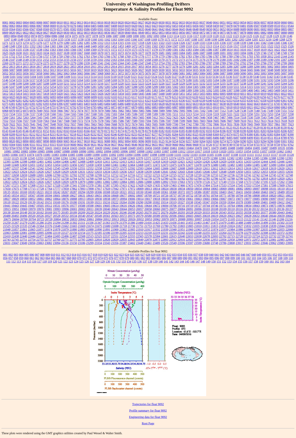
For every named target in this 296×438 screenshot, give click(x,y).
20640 (264, 215)
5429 (107, 93)
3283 (209, 66)
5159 (46, 80)
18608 (65, 195)
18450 (247, 192)
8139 (284, 127)
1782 (182, 56)
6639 (230, 104)
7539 (257, 117)
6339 (202, 100)
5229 (182, 83)
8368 (209, 134)
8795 (291, 137)
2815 (26, 66)
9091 (114, 141)
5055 (19, 73)
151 (219, 261)
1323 (168, 42)
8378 (243, 134)
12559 (106, 168)
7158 (39, 114)
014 (74, 254)
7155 (19, 114)
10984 (32, 151)
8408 (60, 137)
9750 (236, 144)
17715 (32, 188)
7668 (114, 124)
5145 (290, 76)
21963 (198, 229)
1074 (68, 36)
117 (39, 261)
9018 (87, 141)
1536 (26, 49)
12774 (123, 178)
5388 (182, 90)
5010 (32, 70)
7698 (162, 124)
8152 (46, 131)
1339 (243, 42)
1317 (134, 42)
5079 (168, 73)
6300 (66, 100)
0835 (100, 32)
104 (259, 258)
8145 (19, 131)
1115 (183, 36)
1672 (114, 53)
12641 (164, 171)
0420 (134, 26)
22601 (164, 236)
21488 (239, 222)
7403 (134, 117)
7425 (175, 117)
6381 (12, 104)
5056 (26, 73)
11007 (165, 151)
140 (160, 261)
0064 (19, 26)
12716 (131, 175)
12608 (181, 168)
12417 (148, 161)
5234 (216, 83)
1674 (128, 53)
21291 (48, 222)
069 (74, 258)
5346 (114, 90)
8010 (73, 127)
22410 (7, 236)
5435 (128, 93)
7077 (87, 110)
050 (264, 254)
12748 (289, 175)
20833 (73, 219)
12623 (15, 171)
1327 (189, 42)
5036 (202, 70)
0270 (66, 26)
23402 (131, 243)
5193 (270, 80)
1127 (262, 36)
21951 (181, 229)
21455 (189, 222)
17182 (256, 182)
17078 (198, 182)
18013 (148, 188)
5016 (73, 70)
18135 (7, 192)
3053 (141, 66)
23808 (231, 243)
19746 (214, 205)
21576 (48, 226)
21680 (106, 226)
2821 (66, 66)
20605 (198, 215)
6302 (80, 100)
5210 (60, 83)
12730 (206, 175)
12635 (115, 171)
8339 (202, 134)
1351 (26, 46)
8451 (114, 137)
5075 (141, 73)
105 (264, 258)
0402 (80, 26)
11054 (247, 151)
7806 (216, 124)
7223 (243, 114)
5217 (107, 83)
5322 (5, 90)
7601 (196, 121)
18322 (131, 192)
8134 (270, 127)
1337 (230, 42)
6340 (209, 100)
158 (256, 261)
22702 (223, 236)
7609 (236, 121)
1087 (116, 36)
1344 (270, 42)
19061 (189, 199)
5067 (94, 73)
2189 (264, 59)
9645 (128, 144)
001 (5, 254)
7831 (230, 124)
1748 (277, 53)
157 (250, 261)
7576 (94, 121)
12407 (73, 161)
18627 (73, 195)
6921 (250, 107)
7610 (243, 121)
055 (290, 254)
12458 (90, 165)
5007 (12, 70)
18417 (231, 192)
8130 (263, 127)
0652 (223, 29)
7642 (39, 124)
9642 (121, 144)
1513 (209, 46)
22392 (289, 232)
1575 (134, 49)
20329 (198, 212)
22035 (264, 229)
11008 (173, 151)
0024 (128, 22)
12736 (231, 175)
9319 (66, 144)
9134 (168, 141)
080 (132, 258)
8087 (182, 127)
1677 (141, 53)
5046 (257, 70)
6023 (291, 93)
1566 (73, 49)
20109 (223, 209)
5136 (229, 76)
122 (65, 261)
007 (37, 254)
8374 (230, 134)
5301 (168, 87)
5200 (26, 83)
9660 (175, 144)
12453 (48, 165)
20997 (198, 219)
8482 (196, 137)
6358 (264, 100)
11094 (129, 154)
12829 (65, 182)
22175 (90, 232)
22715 (231, 236)
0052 (230, 22)
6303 (87, 100)
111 (8, 261)
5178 (175, 80)
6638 (223, 104)
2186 (243, 59)
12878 (73, 182)
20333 (206, 212)
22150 (73, 232)
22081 (23, 232)
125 (81, 261)
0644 (175, 29)
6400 (73, 104)
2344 (121, 63)
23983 (281, 243)
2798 (277, 63)
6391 (32, 104)
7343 (39, 117)
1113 (170, 36)
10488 (231, 148)
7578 (100, 121)
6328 (155, 100)
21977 (223, 229)
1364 (46, 46)
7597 (168, 121)
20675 (7, 219)
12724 (164, 175)
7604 (209, 121)
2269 (5, 63)
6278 (291, 97)
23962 (272, 243)
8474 (162, 137)
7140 (257, 110)
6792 (73, 107)
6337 (189, 100)
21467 (206, 222)
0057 (264, 22)
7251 (257, 114)
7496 (230, 117)
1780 (168, 56)
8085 (175, 127)
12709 (98, 175)
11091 (104, 154)
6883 (155, 107)
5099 (291, 73)
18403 (223, 192)
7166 (80, 114)
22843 (131, 239)
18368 (173, 192)
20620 (223, 215)
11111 (250, 154)
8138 (277, 127)
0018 (107, 22)
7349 (53, 117)
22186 (106, 232)
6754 (46, 107)
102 (248, 258)
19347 (206, 202)
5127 (175, 76)
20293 (181, 212)
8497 (236, 137)
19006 (131, 199)
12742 (256, 175)
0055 (250, 22)
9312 (39, 144)
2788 (216, 63)
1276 (39, 42)
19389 (247, 202)
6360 (277, 100)
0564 (12, 29)
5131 (195, 76)
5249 (26, 87)
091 (190, 258)
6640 (236, 104)
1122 (229, 36)
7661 (87, 124)
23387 (123, 243)
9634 (107, 144)
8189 (196, 131)
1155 (60, 39)
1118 (203, 36)
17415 (123, 185)
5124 (154, 76)
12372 (156, 158)
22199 (115, 232)
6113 (121, 97)
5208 (46, 83)
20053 (131, 209)
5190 (250, 80)
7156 (26, 114)
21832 (247, 226)
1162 (107, 39)
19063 (198, 199)
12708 (90, 175)
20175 (56, 212)
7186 (134, 114)
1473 (141, 46)
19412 (280, 202)
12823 (15, 182)
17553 (247, 185)
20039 (98, 209)
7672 (128, 124)
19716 (181, 205)
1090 (136, 36)
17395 (115, 185)
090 (185, 258)
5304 (189, 87)
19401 (264, 202)
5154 (12, 80)
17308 (31, 185)
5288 (134, 87)
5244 (284, 83)
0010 (60, 22)
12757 (56, 178)
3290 (257, 66)
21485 (231, 222)
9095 (134, 141)
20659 (281, 215)
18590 (40, 195)
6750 (19, 107)
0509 (270, 26)
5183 (209, 80)
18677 (123, 195)
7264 (32, 117)
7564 (53, 121)
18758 (198, 195)
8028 (94, 127)
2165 (128, 59)
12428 (214, 161)
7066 (60, 110)
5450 (175, 93)
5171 (128, 80)
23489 (156, 243)
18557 (23, 195)
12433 (247, 161)
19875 (272, 205)
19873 (264, 205)
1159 (87, 39)
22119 (56, 232)
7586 (121, 121)
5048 (270, 70)
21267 (15, 222)
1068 (61, 36)
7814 (223, 124)
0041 (216, 22)
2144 (284, 56)
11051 (230, 151)
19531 (56, 205)
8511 (270, 137)
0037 (202, 22)
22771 (65, 239)
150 (213, 261)
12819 (272, 178)
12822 (7, 182)
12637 (131, 171)
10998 (140, 151)
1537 (32, 49)
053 (280, 254)
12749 (7, 178)
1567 (80, 49)
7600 (189, 121)
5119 (120, 76)
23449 (139, 243)
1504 (168, 46)
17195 (264, 182)
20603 (189, 215)
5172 (134, 80)
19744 (206, 205)
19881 (289, 205)
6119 (141, 97)
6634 (202, 104)
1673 (121, 53)
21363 (106, 222)
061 (31, 258)
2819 (53, 66)
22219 (156, 232)
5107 (53, 76)
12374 (172, 158)
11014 (189, 151)
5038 (216, 70)
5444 (134, 93)
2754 (162, 63)
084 (153, 258)
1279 (60, 42)
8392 (12, 137)
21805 (189, 226)
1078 (95, 36)
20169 (48, 212)
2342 (107, 63)
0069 (53, 26)
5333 (80, 90)
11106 (218, 154)
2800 (291, 63)
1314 (114, 42)
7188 (148, 114)
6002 (216, 93)
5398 (236, 90)
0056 (257, 22)
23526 (164, 243)
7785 (202, 124)
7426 (182, 117)
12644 (189, 171)
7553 (12, 121)
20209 (81, 212)
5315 (250, 87)
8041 (107, 127)
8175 (128, 131)
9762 (291, 144)
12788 (231, 178)
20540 (81, 215)
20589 (156, 215)
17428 (139, 185)
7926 (5, 127)
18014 (156, 188)
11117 (274, 154)
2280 (80, 63)
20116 (239, 209)
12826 (40, 182)
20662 (289, 215)
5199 (19, 83)
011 (58, 254)
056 (5, 258)
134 (129, 261)
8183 (168, 131)
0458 (209, 26)
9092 (121, 141)
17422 (131, 185)
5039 (223, 70)
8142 (291, 127)
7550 (291, 117)
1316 (128, 42)
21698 (115, 226)
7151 (284, 110)
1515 (223, 46)
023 (121, 254)
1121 (222, 36)
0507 (257, 26)
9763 (6, 148)
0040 (209, 22)
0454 (182, 26)
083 (148, 258)
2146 (5, 59)
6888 (182, 107)
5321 (291, 87)
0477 (223, 26)
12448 (7, 165)
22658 (198, 236)
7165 (73, 114)
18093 (248, 188)
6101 (101, 97)
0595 (128, 29)
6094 (60, 97)
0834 (94, 32)
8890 (26, 141)
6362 (291, 100)
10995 (115, 151)
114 (24, 261)
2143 (277, 56)
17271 (15, 185)
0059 (277, 22)
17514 (214, 185)
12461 (115, 165)
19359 (222, 202)
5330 (60, 90)
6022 (284, 93)
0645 (182, 29)
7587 (128, 121)
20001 (73, 209)
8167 (94, 131)
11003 (157, 151)
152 (224, 261)
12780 (164, 178)
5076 (148, 73)
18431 (239, 192)
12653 (264, 171)
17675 (15, 188)
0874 (216, 32)
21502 (281, 222)
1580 (168, 49)
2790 (230, 63)
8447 (100, 137)
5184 (216, 80)
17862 (73, 188)
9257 (189, 141)
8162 (60, 131)
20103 (206, 209)
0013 (80, 22)
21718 (123, 226)
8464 (134, 137)
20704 (32, 219)
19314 (164, 202)
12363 (81, 158)
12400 (31, 161)
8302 (189, 134)
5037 (209, 70)
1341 (257, 42)
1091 (143, 36)
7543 (264, 117)
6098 (87, 97)
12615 (239, 168)
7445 (196, 117)
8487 (223, 137)
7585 (114, 121)
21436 (173, 222)
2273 (32, 63)
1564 (60, 49)
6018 (257, 93)
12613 (223, 168)
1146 (289, 36)
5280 (87, 87)
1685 (189, 53)
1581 (175, 49)
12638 (139, 171)
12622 (7, 171)
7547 (277, 117)
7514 (236, 117)
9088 (107, 141)
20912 (107, 219)
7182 (107, 114)
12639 (148, 171)
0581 (66, 29)
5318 (270, 87)
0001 (5, 22)
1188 (194, 39)
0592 (107, 29)
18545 (7, 195)
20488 (7, 215)
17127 (214, 182)
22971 (247, 239)
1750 (291, 53)
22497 (73, 236)
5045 (250, 70)
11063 (288, 151)
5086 (216, 73)
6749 (12, 107)
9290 (243, 141)
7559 (39, 121)
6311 (141, 100)
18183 (31, 192)
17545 (239, 185)
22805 (90, 239)
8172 (107, 131)
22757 (48, 239)
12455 (65, 165)
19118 (7, 202)
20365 (256, 212)
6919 (236, 107)
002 (10, 254)
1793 (250, 56)
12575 (123, 168)
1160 (94, 39)
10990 (82, 151)
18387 (206, 192)
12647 (214, 171)
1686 (196, 53)
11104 (202, 154)
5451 (182, 93)
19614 (115, 205)
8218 (73, 134)
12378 (197, 158)
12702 (73, 175)
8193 (209, 131)
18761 (206, 195)
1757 (46, 56)
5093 (264, 73)
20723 (40, 219)
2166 (134, 59)
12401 (40, 161)
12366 (106, 158)
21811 (206, 226)
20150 (31, 212)
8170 (100, 131)
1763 (87, 56)
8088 (189, 127)
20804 (57, 219)
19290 (139, 202)
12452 (40, 165)
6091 (39, 97)
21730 (131, 226)
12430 (231, 161)
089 (179, 258)
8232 (94, 134)
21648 (56, 226)
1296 (94, 42)
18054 (198, 188)
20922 (123, 219)
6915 (209, 107)
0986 (54, 36)
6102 (107, 97)
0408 (114, 26)
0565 (19, 29)
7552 (5, 121)
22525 (98, 236)
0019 (114, 22)
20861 (90, 219)
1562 (46, 49)
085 (158, 258)
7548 (284, 117)
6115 (128, 97)
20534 (73, 215)
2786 (202, 63)
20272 (156, 212)
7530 (250, 117)
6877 (128, 107)
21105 (231, 219)
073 (95, 258)
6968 (5, 110)
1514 (216, 46)
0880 (250, 32)
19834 (247, 205)
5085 (209, 73)
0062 (5, 26)
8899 (53, 141)
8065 (135, 127)
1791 (243, 56)
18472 (272, 192)
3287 (236, 66)
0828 (53, 32)
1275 (32, 42)
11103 (194, 154)
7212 (182, 114)
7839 (243, 124)
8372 (223, 134)
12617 (256, 168)
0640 (148, 29)
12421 (181, 161)
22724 (256, 236)
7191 (168, 114)
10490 (240, 148)
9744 (223, 144)
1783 (189, 56)
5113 (87, 76)
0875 (223, 32)
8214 (46, 134)
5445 (141, 93)
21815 (214, 226)
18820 (272, 195)
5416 (32, 93)
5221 (128, 83)
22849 (139, 239)
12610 (198, 168)
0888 (284, 32)
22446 (31, 236)
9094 (128, 141)
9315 (53, 144)
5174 (148, 80)
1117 (196, 36)
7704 (182, 124)
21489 (247, 222)
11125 (15, 158)
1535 (19, 49)
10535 (281, 148)
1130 (282, 36)
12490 (272, 165)
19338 (189, 202)
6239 (257, 97)
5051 (291, 70)
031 (164, 254)
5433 (114, 93)
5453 (196, 93)
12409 (90, 161)
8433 (73, 137)
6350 (216, 100)
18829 (15, 199)
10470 (198, 148)
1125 (249, 36)
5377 (128, 90)
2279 (73, 63)
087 (169, 258)
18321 (123, 192)
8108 (203, 127)
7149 (270, 110)
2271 (19, 63)
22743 (7, 239)
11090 (96, 154)
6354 (236, 100)
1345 (277, 42)
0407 (107, 26)
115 (29, 261)
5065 (80, 73)
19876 (281, 205)
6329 (162, 100)
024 (127, 254)
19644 (148, 205)
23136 (65, 243)
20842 (82, 219)
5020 (100, 70)
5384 (162, 90)
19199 (90, 202)
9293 (257, 141)
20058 (148, 209)
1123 (236, 36)
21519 (289, 222)
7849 (257, 124)
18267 (65, 192)
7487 (223, 117)
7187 (141, 114)
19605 (106, 205)
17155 (231, 182)
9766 (26, 148)
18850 (23, 199)
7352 (60, 117)
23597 (189, 243)
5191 (257, 80)
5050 (284, 70)
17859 (65, 188)
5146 (5, 80)
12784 (198, 178)
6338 (196, 100)
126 (86, 261)
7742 (189, 124)
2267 (284, 59)
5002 (270, 66)
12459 (98, 165)
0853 (162, 32)
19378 (239, 202)
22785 (81, 239)
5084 (202, 73)
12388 (272, 158)
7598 (175, 121)
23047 (15, 243)
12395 (7, 161)
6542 (148, 104)
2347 (141, 63)
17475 (189, 185)
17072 (189, 182)
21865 (31, 229)
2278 (66, 63)
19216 (106, 202)
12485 (256, 165)
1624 (291, 49)
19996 (65, 209)
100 (238, 258)
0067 (39, 26)
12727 (181, 175)
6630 (175, 104)
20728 (48, 219)
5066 (87, 73)
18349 (156, 192)
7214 (196, 114)
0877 (236, 32)
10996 (124, 151)
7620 (5, 124)
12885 (131, 182)
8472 (155, 137)
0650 (209, 29)
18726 (164, 195)
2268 (291, 59)
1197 (201, 39)
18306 (98, 192)
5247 (12, 87)
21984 (231, 229)
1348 (5, 46)
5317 (264, 87)
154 (234, 261)
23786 (223, 243)
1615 (236, 49)
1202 (235, 39)
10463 (181, 148)
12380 (214, 158)
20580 (148, 215)
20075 (164, 209)
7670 (121, 124)
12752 (31, 178)
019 (100, 254)
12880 (90, 182)
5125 (161, 76)
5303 (182, 87)
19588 (81, 205)
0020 (121, 22)
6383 (26, 104)
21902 (123, 229)
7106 (209, 110)
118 (44, 261)
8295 (182, 134)
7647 (46, 124)
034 (179, 254)
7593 (141, 121)
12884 (123, 182)
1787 (216, 56)
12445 (272, 161)
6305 (100, 100)
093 (201, 258)
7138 (243, 110)
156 (245, 261)
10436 (82, 148)
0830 (66, 32)
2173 (182, 59)
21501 (272, 222)
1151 (34, 39)
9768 (33, 148)
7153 (5, 114)
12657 (7, 175)
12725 (173, 175)
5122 (141, 76)
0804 (277, 29)
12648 (223, 171)
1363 (39, 46)
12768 (90, 178)
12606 (164, 168)
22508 (81, 236)
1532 (5, 49)
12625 (31, 171)
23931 (247, 243)
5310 (230, 87)
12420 (173, 161)
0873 (209, 32)
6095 (67, 97)
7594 (148, 121)
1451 (107, 46)
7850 (264, 124)
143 (176, 261)
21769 (156, 226)
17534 (231, 185)
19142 (40, 202)
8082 (169, 127)
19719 (189, 205)
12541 (31, 168)
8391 (5, 137)
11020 (222, 151)
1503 (162, 46)
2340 (94, 63)
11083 (55, 154)
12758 (65, 178)
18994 (123, 199)
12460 (106, 165)
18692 (131, 195)
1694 (243, 53)
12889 (156, 182)
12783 (189, 178)
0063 (12, 26)
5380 (141, 90)
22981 (272, 239)
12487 (264, 165)
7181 (100, 114)
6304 (94, 100)
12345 (31, 158)
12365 (98, 158)
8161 (53, 131)
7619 (291, 121)
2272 (26, 63)
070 (79, 258)
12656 (289, 171)
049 (259, 254)
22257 (214, 232)
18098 (264, 188)
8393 (19, 137)
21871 (40, 229)
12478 (198, 165)
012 (63, 254)
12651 (247, 171)
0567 (32, 29)
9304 (12, 144)
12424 (198, 161)
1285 (87, 42)
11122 (7, 158)
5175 (155, 80)
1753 (19, 56)
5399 (243, 90)
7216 (209, 114)
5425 (94, 93)
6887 (175, 107)
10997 (132, 151)
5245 (291, 83)
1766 (107, 56)
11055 (255, 151)
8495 (230, 137)
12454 (56, 165)
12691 (40, 175)
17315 (40, 185)
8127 (250, 127)
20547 (90, 215)
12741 (247, 175)
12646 (206, 171)
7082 (121, 110)
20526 (40, 215)
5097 (284, 73)
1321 (155, 42)
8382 (264, 134)
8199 (243, 131)
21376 (115, 222)
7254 (277, 114)
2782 (175, 63)
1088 (122, 36)
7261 (12, 117)
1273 (19, 42)
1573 (121, 49)
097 (222, 258)
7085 (141, 110)
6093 (53, 97)
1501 (148, 46)
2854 (80, 66)
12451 (31, 165)
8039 (101, 127)
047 (248, 254)
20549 (98, 215)
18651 (98, 195)
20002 (82, 209)
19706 (173, 205)
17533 (223, 185)
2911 (93, 66)
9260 (196, 141)
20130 (247, 209)
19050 (181, 199)
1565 (66, 49)
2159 (94, 59)
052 (275, 254)
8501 (257, 137)
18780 (231, 195)
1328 (196, 42)
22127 (65, 232)
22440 (23, 236)
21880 (73, 229)
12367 (114, 158)
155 (240, 261)
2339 (87, 63)
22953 (214, 239)
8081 (162, 127)
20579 (139, 215)
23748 (214, 243)
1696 (250, 53)
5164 (80, 80)
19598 (90, 205)
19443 (15, 205)
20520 (31, 215)
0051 (223, 22)
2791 (236, 63)
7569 (73, 121)
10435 (73, 148)
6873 (114, 107)
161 (271, 261)
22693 (214, 236)
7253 (270, 114)
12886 (139, 182)
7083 (128, 110)
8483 (202, 137)
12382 (230, 158)
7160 (53, 114)
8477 (175, 137)
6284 (39, 100)
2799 (284, 63)
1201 (228, 39)
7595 (155, 121)
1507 (175, 46)
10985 (41, 151)
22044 (272, 229)
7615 (277, 121)
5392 (209, 90)
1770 (134, 56)
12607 (173, 168)
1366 (60, 46)
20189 (73, 212)
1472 (134, 46)
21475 (214, 222)
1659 (73, 53)
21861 (23, 229)
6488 (128, 104)
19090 (264, 199)
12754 (40, 178)
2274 (39, 63)
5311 (236, 87)
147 (197, 261)
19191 (81, 202)
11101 (177, 154)
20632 (256, 215)
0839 (121, 32)
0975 (41, 36)
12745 (272, 175)
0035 (196, 22)
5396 (223, 90)
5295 (141, 87)
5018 (87, 70)
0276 (73, 26)
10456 (148, 148)
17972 (131, 188)
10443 (115, 148)
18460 (256, 192)
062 (37, 258)
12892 (164, 182)
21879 (65, 229)
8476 (168, 137)
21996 (247, 229)
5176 (162, 80)
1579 (162, 49)
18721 (156, 195)
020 (105, 254)
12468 (139, 165)
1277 (46, 42)
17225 (272, 182)
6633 (196, 104)
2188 (257, 59)
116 (34, 261)
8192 (202, 131)
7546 (270, 117)
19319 (173, 202)
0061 (291, 22)
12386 (264, 158)
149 (208, 261)
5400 (250, 90)
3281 (196, 66)
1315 (121, 42)
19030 (164, 199)
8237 (100, 134)
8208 (5, 134)
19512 (48, 205)
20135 (272, 209)
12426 (206, 161)
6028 (33, 97)
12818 (264, 178)
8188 (189, 131)
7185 (128, 114)
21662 (65, 226)
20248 (131, 212)
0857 (189, 32)
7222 (236, 114)
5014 (60, 70)
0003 (19, 22)
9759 (277, 144)
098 (227, 258)
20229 (106, 212)
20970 (165, 219)
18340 (148, 192)
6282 (26, 100)
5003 (277, 66)
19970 (32, 209)
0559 (5, 29)
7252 (264, 114)
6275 (270, 97)
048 (253, 254)
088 (174, 258)
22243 (189, 232)
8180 (155, 131)
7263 (26, 117)
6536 (134, 104)
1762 (80, 56)
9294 (264, 141)
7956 (19, 127)
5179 (182, 80)
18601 (56, 195)
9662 (182, 144)
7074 (80, 110)
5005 (291, 66)
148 (203, 261)
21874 (48, 229)
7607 (230, 121)
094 (206, 258)
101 (243, 258)
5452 (189, 93)
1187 (187, 39)
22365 (272, 232)
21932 (156, 229)
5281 (94, 87)
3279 (182, 66)
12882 (106, 182)
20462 (289, 212)
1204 (248, 39)
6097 (80, 97)
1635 (53, 53)
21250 (7, 222)
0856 (182, 32)
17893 (82, 188)
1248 (275, 39)
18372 (181, 192)
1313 (107, 42)
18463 (264, 192)
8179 (148, 131)
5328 (46, 90)
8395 (32, 137)
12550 (73, 168)
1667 (80, 53)
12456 (73, 165)
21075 (223, 219)
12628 (56, 171)
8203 (264, 131)
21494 (256, 222)
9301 (284, 141)
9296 (270, 141)
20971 (173, 219)
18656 (106, 195)
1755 (32, 56)
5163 (73, 80)
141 (166, 261)
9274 (223, 141)
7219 (216, 114)
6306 (107, 100)
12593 (139, 168)
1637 (60, 53)
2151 (39, 59)
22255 (206, 232)
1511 (195, 46)
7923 (291, 124)
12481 (223, 165)
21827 (239, 226)
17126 (206, 182)
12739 (239, 175)
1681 (162, 53)
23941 (256, 243)
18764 (214, 195)
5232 (202, 83)
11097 (145, 154)
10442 (107, 148)
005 (26, 254)
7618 (284, 121)
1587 (216, 49)
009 (47, 254)
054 (285, 254)
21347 (98, 222)
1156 (67, 39)
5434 (121, 93)
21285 (31, 222)
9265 (209, 141)
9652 (148, 144)
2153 (53, 59)
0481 (243, 26)
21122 (247, 219)
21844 (281, 226)
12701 (65, 175)
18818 (264, 195)
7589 (134, 121)
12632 (90, 171)
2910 (87, 66)
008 (42, 254)
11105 (210, 154)
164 (287, 261)
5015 (66, 70)
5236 (230, 83)
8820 (12, 141)
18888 (73, 199)
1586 (209, 49)
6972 (19, 110)
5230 (189, 83)
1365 (53, 46)
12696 (48, 175)
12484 (247, 165)
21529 (15, 226)
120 (55, 261)
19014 (139, 199)
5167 (100, 80)
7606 (223, 121)
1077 (88, 36)
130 (108, 261)
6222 (202, 97)
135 (134, 261)
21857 (15, 229)
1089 (129, 36)
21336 (90, 222)
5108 (60, 76)
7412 (155, 117)
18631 (81, 195)
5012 (46, 70)
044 (232, 254)
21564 (40, 226)
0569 (46, 29)
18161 (15, 192)
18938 (106, 199)
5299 (155, 87)
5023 (114, 70)
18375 (189, 192)
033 (174, 254)
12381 (222, 158)
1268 (282, 39)
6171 (155, 97)
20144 (15, 212)
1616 (243, 49)
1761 (73, 56)
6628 (162, 104)
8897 (39, 141)
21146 (272, 219)
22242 (181, 232)
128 (97, 261)
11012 (181, 151)
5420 (60, 93)
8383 (270, 134)
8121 (223, 127)
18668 (115, 195)
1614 (230, 49)
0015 (94, 22)
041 (216, 254)
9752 (243, 144)
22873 (156, 239)
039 (206, 254)
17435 (156, 185)
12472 (156, 165)
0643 (168, 29)
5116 (107, 76)
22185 (98, 232)
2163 (114, 59)
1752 (12, 56)
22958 (231, 239)
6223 (209, 97)
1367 (66, 46)
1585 (202, 49)
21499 (264, 222)
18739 (181, 195)
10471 (206, 148)
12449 (15, 165)
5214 (87, 83)
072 (90, 258)
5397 (230, 90)
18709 (148, 195)
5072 (121, 73)
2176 (202, 59)
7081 (114, 110)
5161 (60, 80)
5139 (249, 76)
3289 (250, 66)
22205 (123, 232)
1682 (168, 53)
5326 (32, 90)
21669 (81, 226)
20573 (131, 215)
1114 (176, 36)
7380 (87, 117)
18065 (214, 188)
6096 (73, 97)
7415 (162, 117)
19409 (272, 202)
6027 (26, 97)
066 (58, 258)
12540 (23, 168)
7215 (202, 114)
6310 (134, 100)
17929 (106, 188)
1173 (181, 39)
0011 (66, 22)
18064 (206, 188)
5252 (46, 87)
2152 (46, 59)
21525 (7, 226)
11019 (214, 151)
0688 (236, 29)
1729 (257, 53)
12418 (156, 161)
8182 (162, 131)
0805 (284, 29)
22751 (23, 239)
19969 (23, 209)
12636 (123, 171)
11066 (14, 154)
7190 (162, 114)
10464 (190, 148)
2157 (80, 59)
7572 (80, 121)
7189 (155, 114)
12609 (189, 168)
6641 (243, 104)
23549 (173, 243)
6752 (32, 107)
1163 (114, 39)
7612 (257, 121)
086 (164, 258)
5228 (175, 83)
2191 (277, 59)
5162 (66, 80)
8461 (128, 137)
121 (60, 261)
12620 (281, 168)
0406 (100, 26)
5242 (270, 83)
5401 (257, 90)
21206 (280, 219)
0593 (114, 29)
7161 (60, 114)
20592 (164, 215)
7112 (223, 110)
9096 (141, 141)
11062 (280, 151)
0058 (270, 22)
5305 (196, 87)
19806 (239, 205)
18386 (198, 192)
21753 (148, 226)
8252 (128, 134)
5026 (134, 70)
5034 (189, 70)
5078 (162, 73)
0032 (175, 22)
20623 (231, 215)
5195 (284, 80)
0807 (291, 29)
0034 (189, 22)
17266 (289, 182)
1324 (175, 42)
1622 (277, 49)
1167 (141, 39)
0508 (264, 26)
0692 (264, 29)
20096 (198, 209)
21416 (148, 222)
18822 (289, 195)
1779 (162, 56)
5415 (26, 93)
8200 (250, 131)
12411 (106, 161)
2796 (264, 63)
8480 (182, 137)
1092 (149, 36)
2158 (87, 59)
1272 (12, 42)
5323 (12, 90)
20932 (140, 219)
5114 (93, 76)
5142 (270, 76)
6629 (168, 104)
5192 (264, 80)
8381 (257, 134)
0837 (114, 32)
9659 (168, 144)
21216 (289, 219)
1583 (189, 49)
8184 (175, 131)
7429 (189, 117)
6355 (243, 100)
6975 (26, 110)
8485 (209, 137)
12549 (65, 168)
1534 (12, 49)
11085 (71, 154)
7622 (12, 124)
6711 (270, 104)
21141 (256, 219)
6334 (168, 100)
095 (211, 258)
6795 (94, 107)
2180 (223, 59)
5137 (236, 76)
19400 (256, 202)
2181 (230, 59)
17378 (90, 185)
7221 (230, 114)
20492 (15, 215)
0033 (182, 22)
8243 (107, 134)
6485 (114, 104)
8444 (94, 137)
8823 (19, 141)
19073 (239, 199)
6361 (284, 100)
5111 (74, 76)
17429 (148, 185)
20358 (247, 212)
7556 (19, 121)
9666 (189, 144)
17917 (98, 188)
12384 (247, 158)
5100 (6, 76)
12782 (181, 178)
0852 (155, 32)
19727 (198, 205)
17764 (48, 188)
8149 (32, 131)
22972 (256, 239)
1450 (100, 46)
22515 (90, 236)
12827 (48, 182)
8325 (196, 134)
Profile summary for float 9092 (148, 410)
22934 (198, 239)
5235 (223, 83)
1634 (46, 53)
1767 (114, 56)
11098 (153, 154)
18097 (256, 188)
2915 (121, 66)
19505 (40, 205)
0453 (175, 26)
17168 (239, 182)
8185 (182, 131)
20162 (40, 212)
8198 (236, 131)
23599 (198, 243)
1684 (182, 53)
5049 (277, 70)
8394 (26, 137)
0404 (87, 26)
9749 (229, 144)
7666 (107, 124)
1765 (100, 56)
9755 (257, 144)
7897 (284, 124)
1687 (202, 53)
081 (137, 258)
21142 (264, 219)
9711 (202, 144)
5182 (202, 80)
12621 (289, 168)
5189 (243, 80)
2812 (5, 66)
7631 (19, 124)
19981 (48, 209)
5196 (291, 80)
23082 (48, 243)
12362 (73, 158)
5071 (114, 73)
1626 (12, 53)
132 (118, 261)
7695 (155, 124)
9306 (26, 144)
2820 (60, 66)
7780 (196, 124)
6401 (80, 104)
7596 (162, 121)
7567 (60, 121)
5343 (100, 90)
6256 (263, 97)
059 (21, 258)
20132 (256, 209)
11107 (226, 154)
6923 (264, 107)
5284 (114, 87)
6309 (128, 100)
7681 (141, 124)
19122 (15, 202)
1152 (40, 39)
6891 (196, 107)
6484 (107, 104)
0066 (33, 26)
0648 (196, 29)
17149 (223, 182)
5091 (250, 73)
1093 (156, 36)
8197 (230, 131)
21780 (164, 226)
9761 (284, 144)
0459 (216, 26)
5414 (19, 93)
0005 (32, 22)
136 (139, 261)
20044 (123, 209)
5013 (53, 70)
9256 (182, 141)
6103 (114, 97)
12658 (15, 175)
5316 (257, 87)
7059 (53, 110)
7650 (60, 124)
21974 (214, 229)
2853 (73, 66)
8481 (189, 137)
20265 (139, 212)
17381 (98, 185)
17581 (264, 185)
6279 (5, 100)
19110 (289, 199)
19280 (131, 202)
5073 (128, 73)
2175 (196, 59)
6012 (250, 93)
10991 (91, 151)
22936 (206, 239)
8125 (236, 127)
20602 (181, 215)
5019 (94, 70)
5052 (5, 73)
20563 (115, 215)
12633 (98, 171)
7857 (270, 124)
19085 (256, 199)
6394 (53, 104)
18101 (273, 188)
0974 (34, 36)
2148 (19, 59)
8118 (216, 127)
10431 (48, 148)
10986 (49, 151)
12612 (214, 168)
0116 (60, 26)
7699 (168, 124)
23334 (98, 243)
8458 (121, 137)
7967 (26, 127)
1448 (87, 46)
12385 (255, 158)
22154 (81, 232)
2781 (168, 63)
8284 (175, 134)
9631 (94, 144)
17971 (123, 188)
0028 (148, 22)
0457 (202, 26)
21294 (56, 222)
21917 (148, 229)
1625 (5, 53)
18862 (48, 199)
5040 (230, 70)
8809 (5, 141)
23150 (73, 243)
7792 (209, 124)
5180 (189, 80)
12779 (156, 178)
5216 (100, 83)
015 (79, 254)
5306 (202, 87)
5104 (33, 76)
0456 (196, 26)
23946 (264, 243)
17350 (81, 185)
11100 (169, 154)
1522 (270, 46)
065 (53, 258)
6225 (223, 97)
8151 (39, 131)
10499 (273, 148)
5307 (209, 87)
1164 (120, 39)
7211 (175, 114)
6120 (148, 97)
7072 (73, 110)
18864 (56, 199)
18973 (115, 199)
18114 (289, 188)
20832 (65, 219)
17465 (173, 185)
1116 (189, 36)
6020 (270, 93)
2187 (250, 59)
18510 (289, 192)
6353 (230, 100)
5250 (32, 87)
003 (16, 254)
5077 (155, 73)
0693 (270, 29)
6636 (209, 104)
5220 (121, 83)
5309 (223, 87)
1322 (162, 42)
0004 (26, 22)
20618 (206, 215)
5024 (121, 70)
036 (190, 254)
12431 (239, 161)
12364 (89, 158)
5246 (5, 87)
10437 (90, 148)
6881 (141, 107)
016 (84, 254)
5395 (216, 90)
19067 (223, 199)
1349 (12, 46)
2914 (114, 66)
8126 (243, 127)
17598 (272, 185)
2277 (60, 63)
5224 (148, 83)
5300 (162, 87)
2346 (134, 63)
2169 (155, 59)
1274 (26, 42)
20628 (247, 215)
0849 (141, 32)
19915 (7, 209)
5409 (277, 90)
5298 (148, 87)
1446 (80, 46)
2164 (121, 59)
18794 (239, 195)
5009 (26, 70)
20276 (164, 212)
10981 (8, 151)
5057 (32, 73)
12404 (56, 161)
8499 (250, 137)
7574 (87, 121)
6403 (87, 104)
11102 (186, 154)
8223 (80, 134)
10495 (256, 148)
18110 (281, 188)
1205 (255, 39)
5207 (39, 83)
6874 (121, 107)
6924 (270, 107)
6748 (5, 107)
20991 (190, 219)
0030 (162, 22)
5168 (107, 80)
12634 (106, 171)
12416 (139, 161)
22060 (289, 229)
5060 (46, 73)
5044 (243, 70)
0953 (27, 36)
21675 (98, 226)
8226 (87, 134)
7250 (250, 114)
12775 (131, 178)
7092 (175, 110)
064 (47, 258)
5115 (100, 76)
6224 (216, 97)
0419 (128, 26)
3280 (189, 66)
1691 (223, 53)
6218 (182, 97)
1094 (163, 36)
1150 (27, 39)
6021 (277, 93)
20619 (214, 215)
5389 (189, 90)
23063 (40, 243)
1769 (128, 56)
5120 (127, 76)
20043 (115, 209)
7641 (32, 124)
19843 (256, 205)
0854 (168, 32)
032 (169, 254)
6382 (19, 104)
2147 (12, 59)
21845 (289, 226)
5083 (196, 73)
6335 (175, 100)
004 (21, 254)
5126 (168, 76)
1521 (264, 46)
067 (63, 258)
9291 (250, 141)
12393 (289, 158)
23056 (31, 243)
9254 (175, 141)
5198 (12, 83)
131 (113, 261)
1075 (75, 36)
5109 (67, 76)
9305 (19, 144)
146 (192, 261)
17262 (281, 182)
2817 (39, 66)
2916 (128, 66)
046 (243, 254)
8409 (66, 137)
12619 (272, 168)
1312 (100, 42)
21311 (81, 222)
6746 (284, 104)
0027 (141, 22)
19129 (23, 202)
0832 (80, 32)
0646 (189, 29)
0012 (73, 22)
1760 (66, 56)
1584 (196, 49)
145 (187, 261)
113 (18, 261)
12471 (148, 165)
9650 (141, 144)
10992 (99, 151)
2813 (12, 66)
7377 (73, 117)
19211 (98, 202)
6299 (60, 100)
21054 (215, 219)
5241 (264, 83)
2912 (100, 66)
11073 (22, 154)
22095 (40, 232)
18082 (239, 188)
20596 (173, 215)
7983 (39, 127)
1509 (182, 46)
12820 (281, 178)
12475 (173, 165)
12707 (81, 175)
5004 (284, 66)
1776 (141, 56)
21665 (73, 226)
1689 (216, 53)
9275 (230, 141)
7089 (162, 110)
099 (232, 258)
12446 (281, 161)
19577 (73, 205)
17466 (181, 185)
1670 (100, 53)
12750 (15, 178)
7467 (216, 117)
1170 (161, 39)
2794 (250, 63)
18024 (165, 188)
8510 (264, 137)
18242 (56, 192)
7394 (114, 117)
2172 (175, 59)
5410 (284, 90)
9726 (209, 144)
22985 (281, 239)
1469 (128, 46)
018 (95, 254)
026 (137, 254)
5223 (141, 83)
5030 (162, 70)
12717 (139, 175)
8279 (162, 134)
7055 (46, 110)
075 (105, 258)
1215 (262, 39)
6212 (175, 97)
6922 (257, 107)
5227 (168, 83)
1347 (291, 42)
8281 (168, 134)
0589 (94, 29)
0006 (39, 22)
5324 (19, 90)
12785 (206, 178)
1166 (134, 39)
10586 (289, 148)
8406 (53, 137)
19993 (57, 209)
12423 (189, 161)
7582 (107, 121)
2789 (223, 63)
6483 (100, 104)
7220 (223, 114)
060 (26, 258)
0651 (216, 29)
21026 (206, 219)
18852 (31, 199)
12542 (40, 168)
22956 (223, 239)
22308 (264, 232)
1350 (19, 46)
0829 (60, 32)
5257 (66, 87)
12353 (39, 158)
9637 (114, 144)
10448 (123, 148)
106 (269, 258)
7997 (46, 127)
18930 (98, 199)
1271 (5, 42)
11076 (38, 154)
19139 (31, 202)
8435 (80, 137)
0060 (284, 22)
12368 (122, 158)
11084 (63, 154)
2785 (196, 63)
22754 (31, 239)
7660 (80, 124)
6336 (182, 100)
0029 (155, 22)
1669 (94, 53)
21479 (223, 222)
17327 (48, 185)
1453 (121, 46)
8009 (67, 127)
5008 (19, 70)
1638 (66, 53)
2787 (209, 63)
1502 (155, 46)
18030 (173, 188)
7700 (175, 124)
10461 (173, 148)
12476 (181, 165)
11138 (23, 158)
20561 (106, 215)
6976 (33, 110)
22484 (48, 236)
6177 (161, 97)
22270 (231, 232)
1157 (74, 39)
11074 (30, 154)
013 (68, 254)
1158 (80, 39)
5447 (155, 93)
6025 (12, 97)
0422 (148, 26)
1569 (94, 49)
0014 (87, 22)
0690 (250, 29)
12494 (281, 165)
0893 (7, 36)
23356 (115, 243)
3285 (223, 66)
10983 (24, 151)
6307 (114, 100)
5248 (19, 87)
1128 (269, 36)
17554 (256, 185)
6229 (250, 97)
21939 (164, 229)
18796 (247, 195)
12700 (56, 175)
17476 (198, 185)
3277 (168, 66)
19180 (73, 202)
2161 (100, 59)
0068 (46, 26)
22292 (256, 232)
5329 (53, 90)
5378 (134, 90)
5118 (114, 76)
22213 (139, 232)
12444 (264, 161)
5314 (243, 87)
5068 (100, 73)
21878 (56, 229)
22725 (264, 236)
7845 (250, 124)
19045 (173, 199)
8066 (141, 127)
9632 (100, 144)
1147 (7, 39)
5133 (209, 76)
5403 (270, 90)
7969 (33, 127)
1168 (147, 39)
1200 (221, 39)
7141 (263, 110)
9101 (155, 141)
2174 (189, 59)
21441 (181, 222)
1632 (32, 53)
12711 (106, 175)
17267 (7, 185)
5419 (53, 93)
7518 (243, 117)
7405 (141, 117)
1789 (230, 56)
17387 (106, 185)
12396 (15, 161)
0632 (134, 29)
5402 (264, 90)
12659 (23, 175)
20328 (189, 212)
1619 (264, 49)
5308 (216, 87)
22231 (164, 232)
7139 (250, 110)
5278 (73, 87)
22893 (164, 239)
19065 (206, 199)
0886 (270, 32)
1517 (236, 46)
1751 (5, 56)
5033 (182, 70)
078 (121, 258)
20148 (23, 212)
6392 (39, 104)
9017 (80, 141)
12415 (131, 161)
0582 (73, 29)
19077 (247, 199)
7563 (46, 121)
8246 (114, 134)
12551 (81, 168)
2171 (168, 59)
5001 (264, 66)
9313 (46, 144)
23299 (90, 243)
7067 (67, 110)
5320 (284, 87)
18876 (65, 199)
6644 (264, 104)
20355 (239, 212)
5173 (141, 80)
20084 (181, 209)
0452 (168, 26)
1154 (54, 39)
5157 (32, 80)
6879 (134, 107)
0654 (230, 29)
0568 (39, 29)
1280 (66, 42)
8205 (277, 131)
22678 (206, 236)
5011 (39, 70)
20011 (90, 209)
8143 (5, 131)
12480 (214, 165)
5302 (175, 87)
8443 (87, 137)
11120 (290, 154)
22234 (173, 232)
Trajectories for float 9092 (148, 404)
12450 (23, 165)
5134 (215, 76)
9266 (216, 141)
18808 (256, 195)
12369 (131, 158)
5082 (189, 73)
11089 (88, 154)
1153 (47, 39)
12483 (239, 165)
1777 (148, 56)
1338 (236, 42)
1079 (102, 36)
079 (127, 258)
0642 (162, 29)
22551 (115, 236)
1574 (128, 49)
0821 (19, 32)
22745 (15, 239)
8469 (148, 137)
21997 (256, 229)
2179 (216, 59)
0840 (128, 32)
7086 (148, 110)
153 (229, 261)
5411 (291, 90)
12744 (264, 175)
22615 (173, 236)
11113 (266, 154)
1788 (223, 56)
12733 (214, 175)
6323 (148, 100)
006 (31, 254)
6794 (87, 107)
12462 (123, 165)
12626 (40, 171)
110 (290, 258)
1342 (264, 42)
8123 (229, 127)
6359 (270, 100)
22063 (7, 232)
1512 (202, 46)
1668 (87, 53)
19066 (214, 199)
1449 (94, 46)
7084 (135, 110)
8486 (216, 137)
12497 (7, 168)
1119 (209, 36)
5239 (250, 83)
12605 (156, 168)
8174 (121, 131)
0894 (14, 36)
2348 (148, 63)
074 (100, 258)
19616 (123, 205)
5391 (202, 90)
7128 (236, 110)
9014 (73, 141)
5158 (39, 80)
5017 (80, 70)
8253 (134, 134)
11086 (79, 154)
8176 (134, 131)
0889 (291, 32)
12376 (181, 158)
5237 (236, 83)
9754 (250, 144)
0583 (80, 29)
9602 (80, 144)
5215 (94, 83)
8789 (284, 137)
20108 (214, 209)
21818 (223, 226)
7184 (121, 114)
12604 (148, 168)
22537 (106, 236)
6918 (230, 107)
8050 (114, 127)
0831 (73, 32)
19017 (148, 199)
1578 (155, 49)
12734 (223, 175)
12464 (131, 165)
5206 (32, 83)
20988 (181, 219)
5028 (148, 70)
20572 (123, 215)
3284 (216, 66)
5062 (60, 73)
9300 (277, 141)
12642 (173, 171)
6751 (26, 107)
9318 (60, 144)
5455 (202, 93)
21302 (73, 222)
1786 (209, 56)
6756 (60, 107)
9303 (5, 144)
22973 (264, 239)
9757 (263, 144)
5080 (175, 73)
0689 (243, 29)
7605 (216, 121)
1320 (148, 42)
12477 (189, 165)
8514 (277, 137)
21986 (239, 229)
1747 (270, 53)
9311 (32, 144)
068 (68, 258)
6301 (73, 100)
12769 (98, 178)
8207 (291, 131)
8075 (155, 127)
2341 (100, 63)
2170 (162, 59)
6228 (243, 97)
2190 (270, 59)
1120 (216, 36)
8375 (236, 134)
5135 (222, 76)
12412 (115, 161)
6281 (19, 100)
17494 (206, 185)
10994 (107, 151)
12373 (164, 158)
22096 (48, 232)
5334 (87, 90)
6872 (107, 107)
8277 (155, 134)
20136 (280, 209)
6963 (284, 107)
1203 (241, 39)
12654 (272, 171)
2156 (73, 59)
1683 (175, 53)
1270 (289, 39)
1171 (167, 39)
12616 (247, 168)
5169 (114, 80)
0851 (148, 32)
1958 (264, 56)
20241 (115, 212)
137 (145, 261)
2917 (134, 66)
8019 (80, 127)
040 (211, 254)
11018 (206, 151)
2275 (46, 63)
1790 (236, 56)
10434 (65, 148)
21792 (173, 226)
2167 (141, 59)
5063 (66, 73)
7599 (182, 121)
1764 (94, 56)
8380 (250, 134)
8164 (73, 131)
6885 (168, 107)
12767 (81, 178)
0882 (264, 32)
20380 (272, 212)
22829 (115, 239)
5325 (26, 90)
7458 (209, 117)
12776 (139, 178)
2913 (107, 66)
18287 (73, 192)
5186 (223, 80)
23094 (56, 243)
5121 (134, 76)
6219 (189, 97)
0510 (277, 26)
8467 (141, 137)
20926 (132, 219)
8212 (32, 134)
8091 (196, 127)
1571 (107, 49)
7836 (236, 124)
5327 (39, 90)
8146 (26, 131)
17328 (56, 185)
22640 (181, 236)
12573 (115, 168)
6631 (182, 104)
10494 (248, 148)
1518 (243, 46)
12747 (281, 175)
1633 (39, 53)
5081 (182, 73)
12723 (156, 175)
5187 (230, 80)
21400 (139, 222)
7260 (5, 117)
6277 (284, 97)
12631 (81, 171)
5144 (283, 76)
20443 (281, 212)
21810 (198, 226)
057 (10, 258)
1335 (216, 42)
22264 (223, 232)
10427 (40, 148)
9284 (236, 141)
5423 (80, 93)
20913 (115, 219)
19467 (31, 205)
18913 (81, 199)
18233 (48, 192)
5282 (100, 87)
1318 (141, 42)
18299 (90, 192)
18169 (23, 192)
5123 (147, 76)
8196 (223, 131)
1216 (269, 39)
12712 (115, 175)
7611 (250, 121)
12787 (223, 178)
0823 (32, 32)
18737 (173, 195)
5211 (66, 83)
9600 (73, 144)
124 (76, 261)
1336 (223, 42)
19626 (131, 205)
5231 (196, 83)
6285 (46, 100)
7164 (66, 114)
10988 (66, 151)
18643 (90, 195)
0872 (202, 32)
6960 (277, 107)
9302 (291, 141)
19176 (65, 202)
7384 (100, 117)
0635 (141, 29)
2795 (257, 63)
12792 (256, 178)
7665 (100, 124)
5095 (277, 73)
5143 (277, 76)
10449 (132, 148)
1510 (189, 46)
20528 (56, 215)
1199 (214, 39)
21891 (106, 229)
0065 (26, 26)
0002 (12, 22)
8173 (114, 131)
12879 (81, 182)
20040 (106, 209)
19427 (289, 202)
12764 (73, 178)
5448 (162, 93)
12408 (81, 161)
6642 (250, 104)
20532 (65, 215)
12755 (48, 178)
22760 (56, 239)
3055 (155, 66)
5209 (53, 83)
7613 (264, 121)
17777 (57, 188)
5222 (134, 83)
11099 (161, 154)
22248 (198, 232)
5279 (80, 87)
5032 (175, 70)
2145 (291, 56)
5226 (162, 83)
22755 (40, 239)
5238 (243, 83)
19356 (214, 202)
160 (266, 261)
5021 (107, 70)
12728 (189, 175)
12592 (131, 168)
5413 (12, 93)
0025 (134, 22)
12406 (65, 161)
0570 (53, 29)
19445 (23, 205)
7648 (53, 124)
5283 (107, 87)
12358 (48, 158)
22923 (189, 239)
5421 (66, 93)
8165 (80, 131)
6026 (19, 97)
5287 (128, 87)
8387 (284, 134)
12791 (247, 178)
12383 (239, 158)
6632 (189, 104)
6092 (46, 97)
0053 (236, 22)
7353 (66, 117)
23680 (206, 243)
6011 (243, 93)
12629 (65, 171)
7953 (12, 127)
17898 (90, 188)
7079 (101, 110)
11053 (239, 151)
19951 (15, 209)
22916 (181, 239)
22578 (148, 236)
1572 (114, 49)
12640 (156, 171)
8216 (60, 134)
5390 (196, 90)
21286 (40, 222)
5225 (155, 83)
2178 (209, 59)
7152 (291, 110)
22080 (15, 232)
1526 (291, 46)
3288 (243, 66)
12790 (239, 178)
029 (153, 254)
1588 (223, 49)
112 (13, 261)
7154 (12, 114)
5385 (168, 90)
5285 (121, 87)
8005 (53, 127)
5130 (188, 76)
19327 (181, 202)
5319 (277, 87)
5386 (175, 90)
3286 (230, 66)
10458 (156, 148)
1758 (53, 56)
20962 (156, 219)
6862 (100, 107)
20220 (90, 212)
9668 (196, 144)
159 (261, 261)
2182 (236, 59)
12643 (181, 171)
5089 (236, 73)
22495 (56, 236)
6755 (53, 107)
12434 (256, 161)
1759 (60, 56)
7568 (66, 121)
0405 (94, 26)
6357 (257, 100)
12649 (231, 171)
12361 (64, 158)
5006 (5, 70)
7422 (168, 117)
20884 (98, 219)
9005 (66, 141)
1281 (73, 42)
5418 (46, 93)
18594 (48, 195)
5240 (257, 83)
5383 (155, 90)
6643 (257, 104)
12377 (189, 158)
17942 (115, 188)
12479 (206, 165)
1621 (270, 49)
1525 (284, 46)
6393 (46, 104)
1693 (236, 53)
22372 (281, 232)
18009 (140, 188)
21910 (139, 229)
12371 (147, 158)
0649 (202, 29)
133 (123, 261)
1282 (80, 42)
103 (253, 258)
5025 (128, 70)
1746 (264, 53)
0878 (243, 32)
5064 (73, 73)
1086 (109, 36)
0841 (134, 32)
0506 (250, 26)
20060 (156, 209)
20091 (189, 209)
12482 (231, 165)
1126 (256, 36)
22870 (148, 239)
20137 (289, 209)
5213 (80, 83)
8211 (26, 134)
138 (150, 261)
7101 (196, 110)
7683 (148, 124)
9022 (94, 141)
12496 (289, 165)
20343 (223, 212)
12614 (231, 168)
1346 (284, 42)
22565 (139, 236)
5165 (87, 80)
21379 (123, 222)
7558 (32, 121)
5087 (223, 73)
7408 (148, 117)
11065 (6, 154)
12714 (123, 175)
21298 (65, 222)
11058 (271, 151)
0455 (189, 26)
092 (195, 258)
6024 (5, 97)
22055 (281, 229)
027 (142, 254)
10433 (57, 148)
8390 (291, 134)
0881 (257, 32)
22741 (289, 236)
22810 (98, 239)
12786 (214, 178)
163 (282, 261)
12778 (148, 178)
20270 (148, 212)
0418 (121, 26)
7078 (94, 110)
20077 (173, 209)
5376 (121, 90)
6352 (223, 100)
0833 (87, 32)
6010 (236, 93)
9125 (162, 141)
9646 (134, 144)
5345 (107, 90)
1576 (141, 49)
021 (111, 254)
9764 (12, 148)
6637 (216, 104)
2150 (32, 59)
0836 (107, 32)
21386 (131, 222)
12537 (15, 168)
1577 (148, 49)
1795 (257, 56)
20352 (231, 212)
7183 (114, 114)
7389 (107, 117)
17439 (164, 185)
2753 (155, 63)
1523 (277, 46)
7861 (277, 124)
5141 (263, 76)
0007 (46, 22)
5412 (5, 93)
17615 (289, 185)
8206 (284, 131)
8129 (257, 127)
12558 (98, 168)
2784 (189, 63)
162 (277, 261)
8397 (39, 137)
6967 (291, 107)
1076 (82, 36)
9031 (100, 141)
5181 (196, 80)
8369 (216, 134)
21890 (98, 229)
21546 (31, 226)
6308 (121, 100)
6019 (264, 93)
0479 (236, 26)
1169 (154, 39)
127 (92, 261)
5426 (100, 93)
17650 (7, 188)
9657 (162, 144)
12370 (139, 158)
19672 (156, 205)
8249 (121, 134)
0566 (26, 29)
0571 (60, 29)
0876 (230, 32)
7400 (128, 117)
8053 (128, 127)
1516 (230, 46)
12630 (73, 171)
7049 (39, 110)
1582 (182, 49)
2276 (53, 63)
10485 (223, 148)
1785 (202, 56)
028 (148, 254)
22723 (247, 236)
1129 (276, 36)
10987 (57, 151)
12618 (264, 168)
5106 (47, 76)
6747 (291, 104)
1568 (87, 49)
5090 (243, 73)
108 (280, 258)
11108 (234, 154)
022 (116, 254)
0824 (39, 32)
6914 (202, 107)
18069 (223, 188)
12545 (56, 168)
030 (158, 254)
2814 (19, 66)
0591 (100, 29)
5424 (87, 93)
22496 (65, 236)
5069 (107, 73)
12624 (23, 171)
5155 (19, 80)
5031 (168, 70)
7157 (32, 114)
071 (84, 258)
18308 (106, 192)
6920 (243, 107)
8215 (53, 134)
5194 (277, 80)
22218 (148, 232)
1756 (39, 56)
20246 (123, 212)
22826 (106, 239)
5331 (66, 90)
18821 (281, 195)
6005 (223, 93)
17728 (40, 188)
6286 (53, 100)
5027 (141, 70)
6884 (162, 107)
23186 (81, 243)
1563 (53, 49)
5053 (12, 73)
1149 (20, 39)
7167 (87, 114)
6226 (229, 97)
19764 (231, 205)
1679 (155, 53)
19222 (114, 202)
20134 (264, 209)
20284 (173, 212)
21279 (23, 222)
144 (182, 261)
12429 (223, 161)
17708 (23, 188)
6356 (250, 100)
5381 (148, 90)
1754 (26, 56)
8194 (216, 131)
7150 (277, 110)
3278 (175, 66)
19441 (7, 205)
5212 (73, 83)
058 (16, 258)
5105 (40, 76)
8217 (66, 134)
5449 (168, 93)
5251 (39, 87)
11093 (120, 154)
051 (269, 254)
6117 (134, 97)
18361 (164, 192)
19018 (156, 199)
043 (227, 254)
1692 (230, 53)
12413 (123, 161)
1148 (14, 39)
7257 (284, 114)
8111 (209, 127)
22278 (239, 232)
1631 (26, 53)
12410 (98, 161)
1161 (100, 39)
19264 (123, 202)
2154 (60, 59)
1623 (284, 49)
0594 (121, 29)
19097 (272, 199)
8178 (141, 131)
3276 (162, 66)
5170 (121, 80)
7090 (169, 110)
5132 (202, 76)
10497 (264, 148)
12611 (206, 168)
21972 (206, 229)
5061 (53, 73)
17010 (173, 182)
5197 (5, 83)
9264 (202, 141)
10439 (98, 148)
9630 (87, 144)
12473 (164, 165)
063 (42, 258)
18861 (40, 199)
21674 (90, 226)
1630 (19, 53)
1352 (32, 46)
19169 (56, 202)
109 (285, 258)
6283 (32, 100)
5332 (73, 90)
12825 (31, 182)
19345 (197, 202)
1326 (182, 42)
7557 (26, 121)
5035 (196, 70)
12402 (48, 161)
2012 (270, 56)
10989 (74, 151)
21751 (139, 226)
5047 (264, 70)
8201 (257, 131)
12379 (206, 158)
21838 (264, 226)
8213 (39, 134)
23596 (181, 243)
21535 (23, 226)
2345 (128, 63)
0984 (48, 36)
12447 (289, 161)
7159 (46, 114)
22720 (239, 236)
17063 (181, 182)
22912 (173, 239)
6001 (209, 93)
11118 (282, 154)
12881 (98, 182)
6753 (39, 107)
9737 (216, 144)
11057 (263, 151)
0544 (291, 26)
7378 (80, 117)
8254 (141, 134)
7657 (73, 124)
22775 (73, 239)
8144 (12, 131)
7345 (46, 117)
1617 (250, 49)
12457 (81, 165)
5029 (155, 70)
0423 (155, 26)
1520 (257, 46)
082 (142, 258)
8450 (107, 137)
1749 (284, 53)
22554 (123, 236)
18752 (189, 195)
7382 (94, 117)
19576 (65, 205)
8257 (148, 134)
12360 (56, 158)
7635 (26, 124)
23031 (7, 243)
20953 (148, 219)
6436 (94, 104)
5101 (13, 76)
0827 (46, 32)
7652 (66, 124)
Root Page (148, 423)
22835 (123, 239)
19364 (231, 202)
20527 (48, 215)
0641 (155, 29)
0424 (162, 26)
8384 (277, 134)
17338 (65, 185)
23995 (289, 243)
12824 (23, 182)
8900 (60, 141)
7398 (121, 117)
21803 (181, 226)
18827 (7, 199)
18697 (139, 195)
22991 (289, 239)
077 (116, 258)
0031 (168, 22)
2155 (66, 59)
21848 (7, 229)
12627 (48, 171)
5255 (60, 87)
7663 (94, 124)
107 (275, 258)
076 (111, 258)
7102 (203, 110)
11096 (137, 154)
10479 (215, 148)
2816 (32, 66)
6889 (189, 107)
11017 (198, 151)
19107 (281, 199)
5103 (26, 76)
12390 (280, 158)
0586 (87, 29)
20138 (7, 212)
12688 (31, 175)
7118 (229, 110)
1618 (257, 49)
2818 (46, 66)
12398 (23, 161)
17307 (23, 185)
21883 (81, 229)
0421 (141, 26)
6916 (216, 107)
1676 (134, 53)
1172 (174, 39)
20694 (15, 219)
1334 (209, 42)
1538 (39, 49)
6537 (141, 104)
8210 (19, 134)
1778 (155, 56)
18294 (81, 192)
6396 (60, 104)
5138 (243, 76)
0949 (20, 36)
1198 (207, 39)
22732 (272, 236)
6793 (80, 107)
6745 (277, 104)
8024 (87, 127)
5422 (73, 93)
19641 (139, 205)
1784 (196, 56)
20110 (231, 209)
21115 (239, 219)
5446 (148, 93)
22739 (281, 236)
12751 (23, 178)
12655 (281, 171)
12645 (198, 171)
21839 (272, 226)
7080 (107, 110)
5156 (26, 80)
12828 (56, 182)
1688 (209, 53)
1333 (202, 42)
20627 (239, 215)
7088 (155, 110)
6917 (223, 107)
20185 (65, 212)
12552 (90, 168)
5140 (256, 76)
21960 (189, 229)
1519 (250, 46)
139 (155, 261)
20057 (139, 209)
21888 (90, 229)
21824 (231, 226)
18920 (90, 199)
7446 (202, 117)
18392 (214, 192)
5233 (209, 83)
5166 (94, 80)
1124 (242, 36)
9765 (19, 148)
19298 (148, 202)
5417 (39, 93)
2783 (182, 63)
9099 (148, 141)
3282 (202, 66)
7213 (189, 114)
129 (102, 261)
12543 (48, 168)
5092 (257, 73)
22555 (131, 236)
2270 (12, 63)
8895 (32, 141)
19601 (98, 205)
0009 (53, 22)
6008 (230, 93)
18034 (181, 188)
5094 (270, 73)
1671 (107, 53)
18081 (231, 188)
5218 (114, 83)
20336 (214, 212)
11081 (47, 154)
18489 (281, 192)
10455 (140, 148)
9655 (155, 144)
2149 (26, 59)
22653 (189, 236)
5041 (236, 70)
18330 (139, 192)
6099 (94, 97)
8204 (270, 131)
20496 (23, 215)
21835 (256, 226)
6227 (236, 97)
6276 (277, 97)
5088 (230, 73)
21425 (156, 222)
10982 (16, 151)
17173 (247, 182)
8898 (46, 141)
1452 (114, 46)
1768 (121, 56)
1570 (100, 49)
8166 (87, 131)
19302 (156, 202)
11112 (258, 154)
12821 (289, 178)
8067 (148, 127)
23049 (23, 243)
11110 (242, 154)
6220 (195, 97)
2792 (243, 63)
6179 (168, 97)
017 (90, 254)
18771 (223, 195)
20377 (264, 212)
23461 (148, 243)
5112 (80, 76)
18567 (31, 195)
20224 (98, 212)
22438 (15, 236)
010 (53, 254)
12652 (256, 171)
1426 (73, 46)
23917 (239, 243)
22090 (31, 232)
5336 (94, 90)
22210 (131, 232)
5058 (39, 73)
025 (132, 254)
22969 (239, 239)
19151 (48, 202)
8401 (46, 137)
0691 (257, 29)
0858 (196, 32)
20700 (24, 219)
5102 (19, 76)
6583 (155, 104)
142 (171, 261)
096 (216, 258)
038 (201, 254)
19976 (40, 209)
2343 (114, 63)
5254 (53, 87)
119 (50, 261)
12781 (173, 178)
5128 (181, 76)
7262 (19, 117)
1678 (148, 53)
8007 (60, 127)
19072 (231, 199)
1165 (127, 39)
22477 (40, 236)
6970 (12, 110)
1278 (53, 42)
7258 (291, 114)
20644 (272, 215)
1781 (175, 56)
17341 (73, 185)
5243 (277, 83)
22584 (156, 236)
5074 (134, 73)
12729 (198, 175)
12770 (106, 178)
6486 (121, 104)
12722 (148, 175)
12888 (148, 182)
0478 (230, 26)
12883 (115, 182)
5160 (53, 80)
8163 (66, 131)
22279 (247, 232)
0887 (277, 32)
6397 (66, 104)
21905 (131, 229)
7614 (270, 121)
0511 (284, 26)
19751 (223, 205)
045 (238, 254)
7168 (94, 114)
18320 (115, 192)
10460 (165, 148)
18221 (40, 192)
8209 (12, 134)
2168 (148, 59)
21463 (198, 222)
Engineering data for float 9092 (148, 417)
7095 (182, 110)
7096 (189, 110)
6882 (148, 107)
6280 (12, 100)
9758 (270, 144)
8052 (121, 127)
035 (185, 254)
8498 (243, 137)
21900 (115, 229)
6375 (5, 104)
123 (71, 261)
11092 (112, 154)
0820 (12, 32)
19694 (164, 205)
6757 (66, 107)
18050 (189, 188)
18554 (15, 195)
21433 (164, 222)
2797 (270, 63)
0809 (5, 32)
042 (222, 254)
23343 (106, 243)
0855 (175, 32)
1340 (250, 42)
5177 (168, 80)
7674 (134, 124)
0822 (26, 32)
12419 (164, 161)
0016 (100, 22)
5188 (236, 80)
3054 (148, 66)
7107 (216, 110)
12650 (239, 171)
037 (195, 254)
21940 (173, 229)
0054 (243, 22)
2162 (107, 59)
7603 (202, 121)
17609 (281, 185)
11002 (149, 151)
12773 (115, 178)
